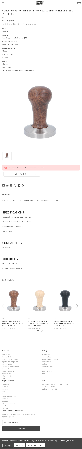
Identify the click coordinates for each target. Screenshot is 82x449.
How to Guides (7, 369)
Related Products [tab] (8, 280)
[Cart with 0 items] (79, 3)
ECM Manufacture (9, 396)
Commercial (46, 362)
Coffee (44, 364)
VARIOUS (5, 384)
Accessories (46, 369)
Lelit (3, 392)
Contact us (6, 374)
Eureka (4, 394)
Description (6, 194)
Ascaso (5, 401)
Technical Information (10, 366)
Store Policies (7, 376)
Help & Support (8, 371)
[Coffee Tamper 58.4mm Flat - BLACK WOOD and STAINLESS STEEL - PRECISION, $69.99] (65, 301)
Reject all (19, 445)
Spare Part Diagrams (10, 362)
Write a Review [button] (31, 24)
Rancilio (5, 399)
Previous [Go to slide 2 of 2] (3, 305)
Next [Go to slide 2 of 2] (77, 305)
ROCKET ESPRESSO (9, 403)
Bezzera (5, 387)
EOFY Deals (46, 355)
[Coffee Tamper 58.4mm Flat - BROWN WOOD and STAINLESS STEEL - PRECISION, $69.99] (14, 301)
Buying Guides (7, 364)
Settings (7, 445)
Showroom (6, 355)
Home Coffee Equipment (51, 359)
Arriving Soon (47, 357)
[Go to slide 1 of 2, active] (38, 330)
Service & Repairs (8, 357)
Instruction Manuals (10, 359)
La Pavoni (5, 389)
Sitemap (5, 378)
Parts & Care (47, 371)
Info (43, 374)
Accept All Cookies (35, 445)
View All (5, 408)
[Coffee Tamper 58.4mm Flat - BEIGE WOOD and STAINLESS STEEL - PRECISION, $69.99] (39, 301)
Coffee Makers (47, 366)
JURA (4, 406)
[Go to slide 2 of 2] (41, 330)
